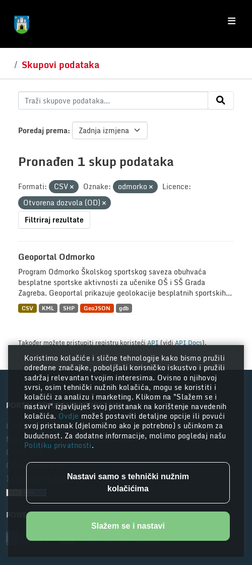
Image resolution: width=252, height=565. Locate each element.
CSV (27, 308)
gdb (124, 308)
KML (48, 308)
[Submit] (221, 100)
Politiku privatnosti (58, 445)
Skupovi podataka (60, 65)
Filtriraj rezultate (54, 219)
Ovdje (69, 416)
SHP (69, 308)
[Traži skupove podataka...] (113, 100)
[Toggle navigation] (231, 21)
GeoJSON (97, 308)
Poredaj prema (43, 130)
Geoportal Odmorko (56, 256)
